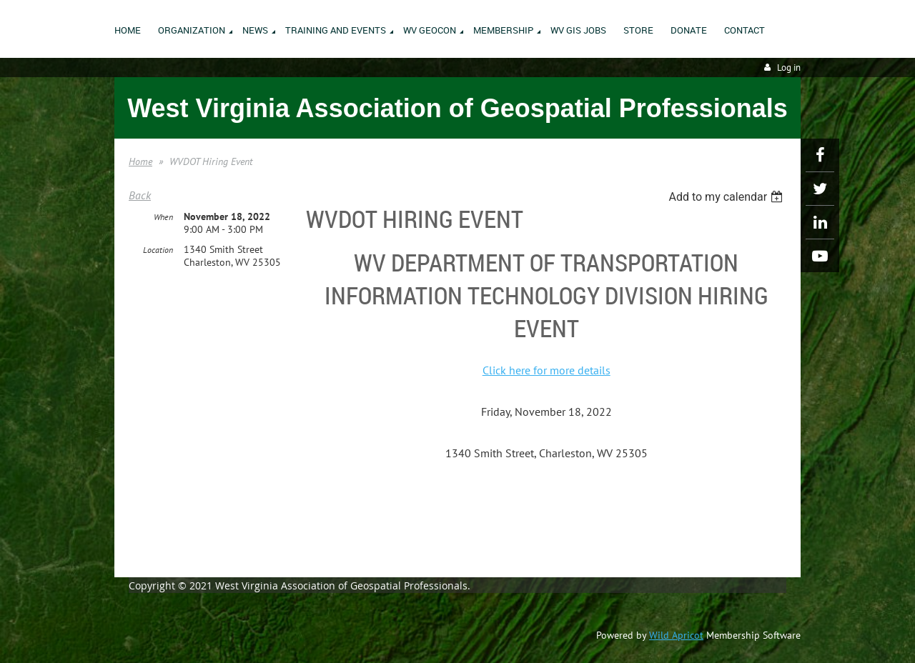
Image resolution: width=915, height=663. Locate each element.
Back (140, 195)
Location (158, 249)
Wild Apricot (676, 635)
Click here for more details (546, 370)
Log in (789, 67)
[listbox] (727, 197)
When (163, 216)
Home (140, 161)
